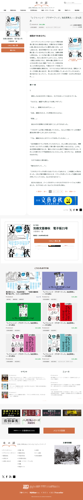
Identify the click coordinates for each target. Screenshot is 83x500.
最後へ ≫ (73, 191)
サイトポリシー (7, 450)
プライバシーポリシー (9, 453)
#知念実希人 (17, 330)
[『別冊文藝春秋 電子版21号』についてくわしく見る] (13, 26)
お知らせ (5, 458)
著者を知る (13, 10)
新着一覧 (21, 450)
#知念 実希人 (54, 299)
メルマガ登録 (59, 430)
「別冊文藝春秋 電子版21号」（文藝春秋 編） (75, 60)
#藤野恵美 (15, 299)
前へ (44, 191)
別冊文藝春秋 (34, 27)
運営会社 (5, 455)
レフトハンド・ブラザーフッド (53, 27)
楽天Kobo (68, 247)
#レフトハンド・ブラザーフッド (66, 361)
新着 (5, 10)
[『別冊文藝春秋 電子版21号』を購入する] (12, 50)
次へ (66, 191)
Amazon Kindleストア (41, 247)
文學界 (37, 450)
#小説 (80, 27)
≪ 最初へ (38, 191)
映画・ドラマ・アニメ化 (47, 10)
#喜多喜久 (8, 299)
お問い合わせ (7, 461)
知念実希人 (41, 27)
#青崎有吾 (21, 299)
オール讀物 (38, 453)
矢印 (44, 400)
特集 (59, 10)
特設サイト (67, 10)
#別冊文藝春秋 (77, 25)
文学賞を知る (33, 10)
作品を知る (23, 10)
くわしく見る (53, 241)
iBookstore (54, 247)
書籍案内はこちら (24, 431)
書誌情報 (77, 10)
